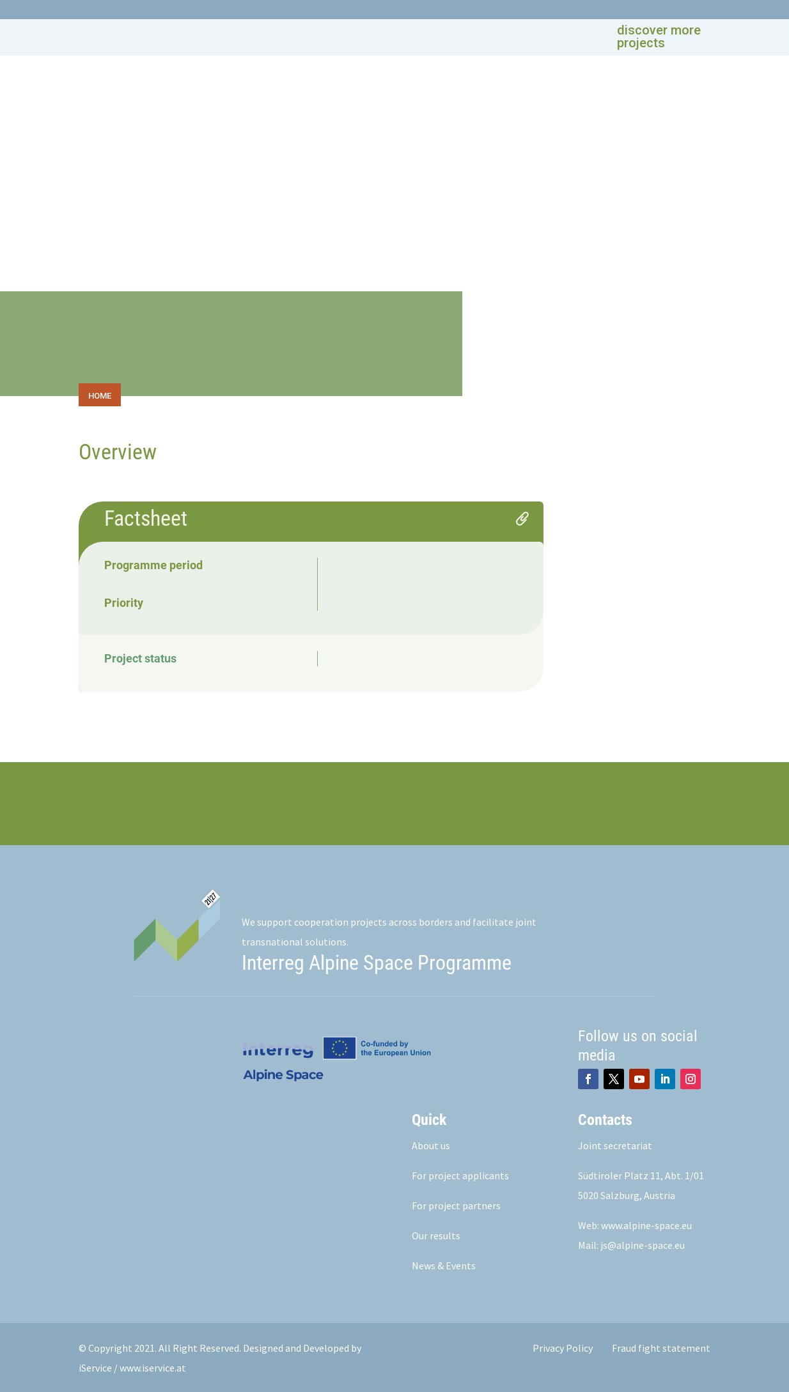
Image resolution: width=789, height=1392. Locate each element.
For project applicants (460, 1172)
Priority (123, 601)
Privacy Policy (563, 1346)
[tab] (101, 392)
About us (431, 1142)
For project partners (456, 1203)
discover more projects (659, 36)
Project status (140, 656)
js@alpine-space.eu (642, 1242)
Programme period (153, 563)
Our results (436, 1233)
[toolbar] (394, 392)
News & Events (444, 1263)
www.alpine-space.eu (646, 1222)
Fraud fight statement (661, 1346)
